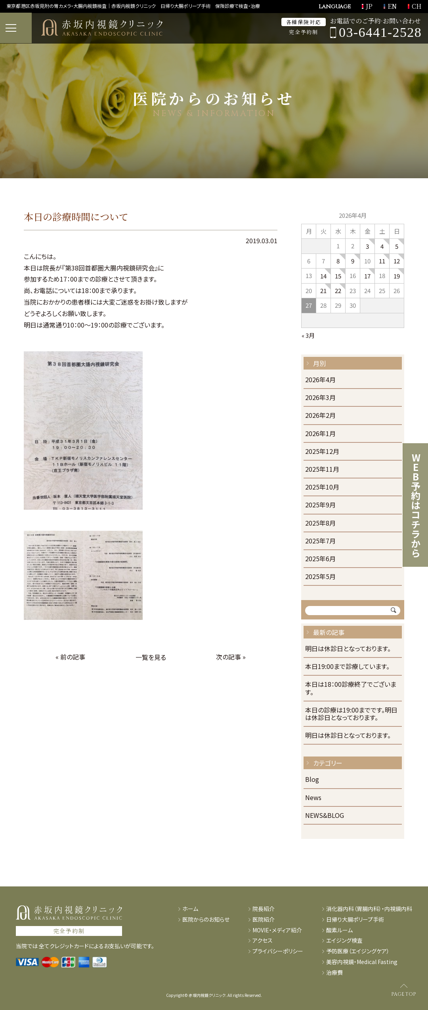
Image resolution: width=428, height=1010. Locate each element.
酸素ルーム (339, 930)
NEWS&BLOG (324, 816)
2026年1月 (320, 434)
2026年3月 (320, 398)
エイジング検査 (344, 940)
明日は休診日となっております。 (348, 649)
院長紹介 (263, 908)
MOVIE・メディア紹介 (277, 930)
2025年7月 (320, 541)
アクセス (262, 940)
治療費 (334, 972)
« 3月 (308, 335)
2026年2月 (320, 416)
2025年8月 (320, 523)
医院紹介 (263, 919)
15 (338, 276)
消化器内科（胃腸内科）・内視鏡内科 (369, 908)
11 (382, 261)
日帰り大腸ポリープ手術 (355, 919)
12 (397, 261)
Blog (312, 780)
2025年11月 (322, 469)
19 (397, 276)
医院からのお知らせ (205, 919)
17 (367, 276)
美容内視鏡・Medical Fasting (361, 962)
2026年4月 (320, 380)
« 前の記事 (70, 656)
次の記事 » (231, 656)
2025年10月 (322, 487)
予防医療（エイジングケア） (358, 951)
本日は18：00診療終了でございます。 (350, 688)
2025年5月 (320, 577)
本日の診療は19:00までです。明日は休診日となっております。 (351, 714)
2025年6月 (320, 559)
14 (323, 276)
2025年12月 (322, 452)
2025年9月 (320, 505)
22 (338, 290)
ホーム (190, 908)
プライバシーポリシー (277, 951)
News (313, 798)
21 (323, 290)
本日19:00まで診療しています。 (347, 667)
